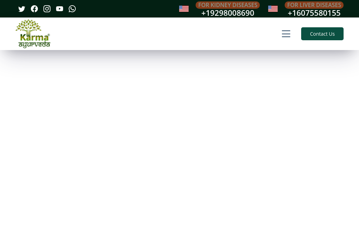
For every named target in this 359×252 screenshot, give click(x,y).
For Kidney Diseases (227, 5)
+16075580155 (314, 12)
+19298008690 (227, 12)
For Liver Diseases (314, 5)
